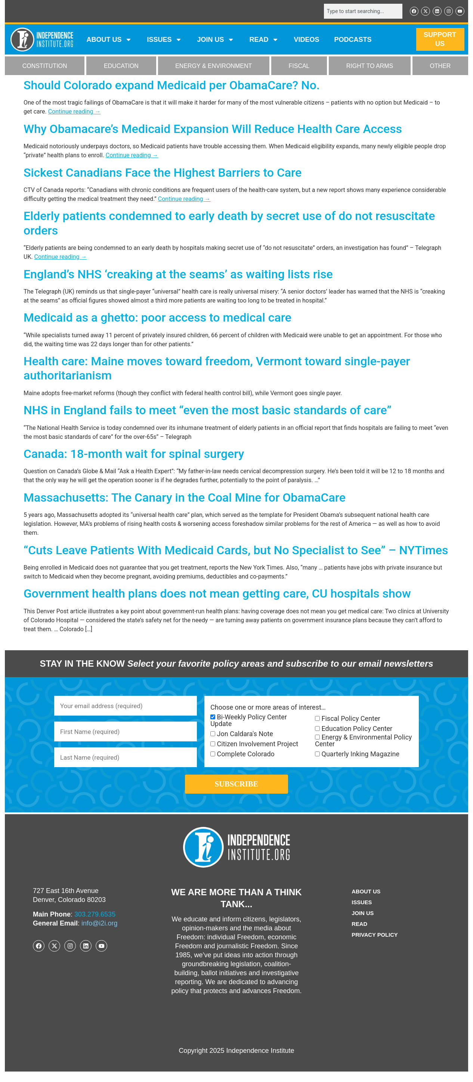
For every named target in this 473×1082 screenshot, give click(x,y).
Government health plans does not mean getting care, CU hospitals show (217, 594)
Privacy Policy (375, 945)
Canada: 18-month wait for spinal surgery (134, 454)
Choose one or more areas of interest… (268, 708)
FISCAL (299, 66)
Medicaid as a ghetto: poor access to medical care (157, 318)
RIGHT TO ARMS (369, 66)
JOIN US (215, 40)
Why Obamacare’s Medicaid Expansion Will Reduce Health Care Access (213, 130)
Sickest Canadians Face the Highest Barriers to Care (163, 173)
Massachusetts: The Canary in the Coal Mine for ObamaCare (185, 498)
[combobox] (358, 11)
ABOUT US (109, 40)
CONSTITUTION (44, 66)
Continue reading (74, 112)
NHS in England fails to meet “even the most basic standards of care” (208, 411)
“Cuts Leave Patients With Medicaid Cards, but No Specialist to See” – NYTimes (236, 551)
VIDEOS (306, 40)
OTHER (440, 66)
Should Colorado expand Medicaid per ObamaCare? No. (172, 86)
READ (264, 40)
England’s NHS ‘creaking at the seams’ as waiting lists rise (178, 275)
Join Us (362, 924)
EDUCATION (121, 66)
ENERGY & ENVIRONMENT (213, 66)
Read (358, 934)
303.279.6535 (94, 924)
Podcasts (353, 40)
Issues (164, 40)
